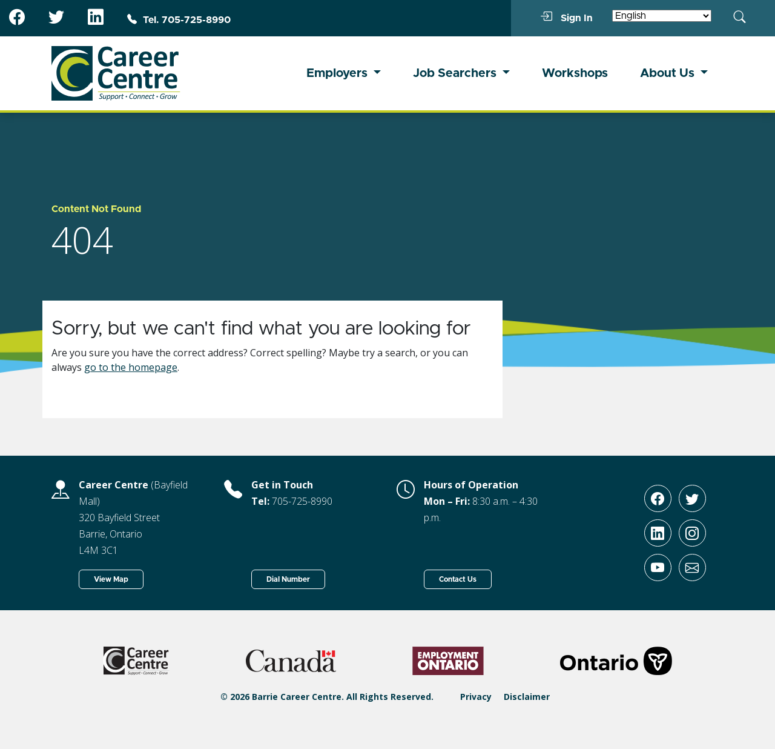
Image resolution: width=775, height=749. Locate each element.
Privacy (476, 696)
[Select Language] (661, 16)
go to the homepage (130, 367)
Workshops (575, 73)
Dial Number (288, 579)
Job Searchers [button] (456, 73)
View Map (111, 579)
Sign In (566, 18)
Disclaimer (527, 696)
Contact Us (458, 579)
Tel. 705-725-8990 (179, 20)
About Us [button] (669, 73)
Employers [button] (338, 73)
